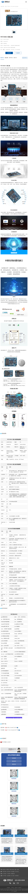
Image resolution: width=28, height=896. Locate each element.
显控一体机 (17, 869)
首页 (6, 6)
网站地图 (15, 891)
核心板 (8, 65)
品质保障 (9, 875)
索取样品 (14, 764)
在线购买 (9, 52)
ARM (1, 69)
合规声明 (19, 887)
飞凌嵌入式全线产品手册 (12, 727)
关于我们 (4, 875)
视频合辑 (13, 873)
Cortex (4, 69)
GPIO (25, 75)
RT (16, 67)
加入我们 (13, 875)
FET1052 (3, 65)
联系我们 (17, 875)
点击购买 (9, 742)
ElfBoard (16, 887)
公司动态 (4, 873)
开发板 (11, 388)
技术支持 (9, 871)
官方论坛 (17, 871)
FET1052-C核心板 (14, 6)
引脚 (4, 75)
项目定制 (4, 871)
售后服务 (13, 871)
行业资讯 (9, 873)
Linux (11, 78)
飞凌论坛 (12, 887)
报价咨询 (14, 761)
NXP (10, 67)
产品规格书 (17, 52)
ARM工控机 (11, 869)
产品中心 (9, 6)
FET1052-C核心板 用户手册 (13, 730)
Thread (24, 78)
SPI (11, 72)
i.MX (15, 67)
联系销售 (14, 758)
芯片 (2, 235)
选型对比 (25, 57)
